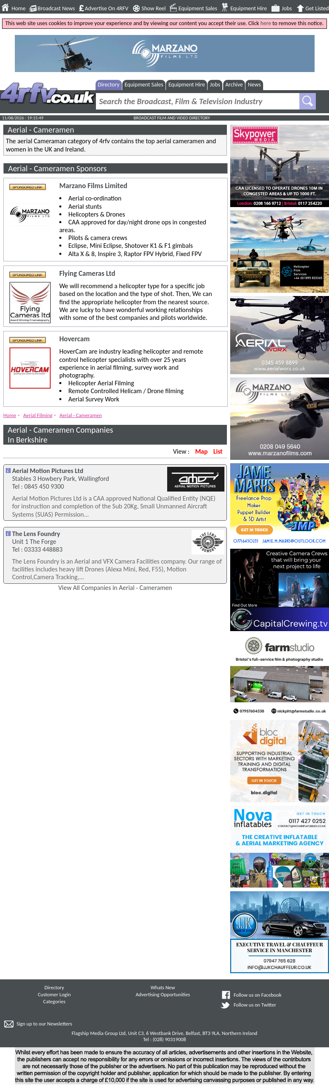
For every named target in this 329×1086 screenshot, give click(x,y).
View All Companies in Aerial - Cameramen (115, 588)
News (254, 84)
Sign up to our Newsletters (44, 1024)
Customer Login (54, 994)
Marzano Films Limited (93, 186)
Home (19, 8)
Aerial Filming (37, 415)
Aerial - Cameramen (80, 415)
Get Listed (317, 8)
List (217, 451)
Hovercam (74, 339)
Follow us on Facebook (257, 995)
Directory (108, 84)
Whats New (163, 987)
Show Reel (154, 8)
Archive (234, 84)
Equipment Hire (248, 8)
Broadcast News (56, 8)
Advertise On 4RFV (106, 8)
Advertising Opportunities (163, 994)
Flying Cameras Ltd (87, 273)
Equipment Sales (198, 8)
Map (201, 451)
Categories (54, 1001)
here (265, 23)
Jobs (287, 8)
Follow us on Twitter (254, 1005)
